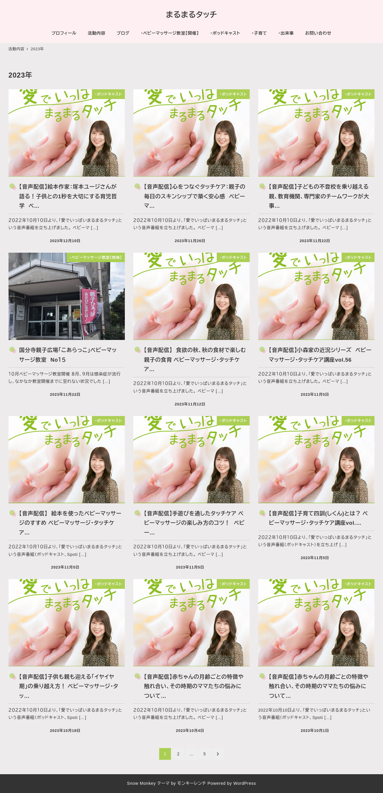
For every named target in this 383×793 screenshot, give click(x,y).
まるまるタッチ (191, 15)
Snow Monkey (141, 783)
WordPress (244, 783)
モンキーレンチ (191, 783)
